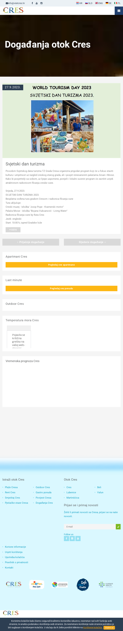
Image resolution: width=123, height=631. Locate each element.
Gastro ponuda (43, 492)
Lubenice (71, 492)
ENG (99, 3)
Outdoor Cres (43, 487)
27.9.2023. (13, 87)
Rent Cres (10, 492)
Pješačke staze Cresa (16, 502)
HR (79, 3)
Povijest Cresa (43, 497)
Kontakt (9, 567)
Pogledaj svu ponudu (61, 288)
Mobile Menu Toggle (119, 11)
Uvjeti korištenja (13, 552)
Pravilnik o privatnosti (16, 562)
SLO (88, 3)
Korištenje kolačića (92, 627)
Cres (68, 487)
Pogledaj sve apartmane (61, 265)
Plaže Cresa (11, 487)
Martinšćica (72, 497)
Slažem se (109, 628)
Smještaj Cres (12, 497)
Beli (99, 487)
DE (108, 3)
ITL (117, 3)
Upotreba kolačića (15, 557)
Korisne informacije (15, 546)
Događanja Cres (44, 502)
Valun (100, 492)
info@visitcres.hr (15, 3)
